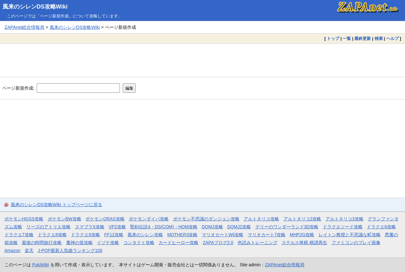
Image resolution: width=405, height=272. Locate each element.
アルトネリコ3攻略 (345, 218)
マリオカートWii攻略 (222, 234)
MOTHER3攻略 (182, 234)
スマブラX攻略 (89, 226)
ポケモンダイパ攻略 (149, 218)
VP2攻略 (117, 226)
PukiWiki (40, 264)
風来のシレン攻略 (145, 234)
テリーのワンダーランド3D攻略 (287, 226)
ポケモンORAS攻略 (104, 218)
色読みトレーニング (257, 242)
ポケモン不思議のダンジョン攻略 (206, 218)
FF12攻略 (113, 234)
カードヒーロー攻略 (178, 242)
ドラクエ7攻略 (19, 234)
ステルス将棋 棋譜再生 (304, 242)
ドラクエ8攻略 (52, 234)
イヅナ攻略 (108, 242)
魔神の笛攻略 (79, 242)
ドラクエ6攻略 (381, 226)
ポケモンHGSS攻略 (23, 218)
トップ (333, 38)
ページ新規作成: (18, 88)
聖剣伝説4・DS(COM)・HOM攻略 (163, 226)
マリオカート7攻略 (267, 234)
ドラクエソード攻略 (343, 226)
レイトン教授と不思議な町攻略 (350, 234)
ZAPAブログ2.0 (218, 242)
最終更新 (362, 38)
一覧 (347, 38)
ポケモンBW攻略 (64, 218)
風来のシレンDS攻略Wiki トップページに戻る (56, 204)
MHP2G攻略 (302, 234)
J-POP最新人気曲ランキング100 (70, 250)
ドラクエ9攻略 (85, 234)
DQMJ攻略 (212, 226)
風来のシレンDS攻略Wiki (35, 6)
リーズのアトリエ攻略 (48, 226)
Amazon (12, 250)
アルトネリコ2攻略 (302, 218)
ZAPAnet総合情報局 (24, 27)
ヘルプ (392, 38)
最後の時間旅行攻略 (42, 242)
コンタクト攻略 (138, 242)
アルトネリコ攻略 (261, 218)
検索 (379, 38)
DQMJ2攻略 (239, 226)
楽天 (29, 250)
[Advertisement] (202, 60)
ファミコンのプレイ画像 (356, 242)
